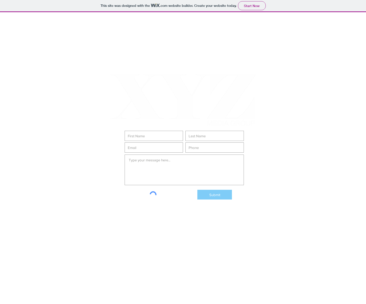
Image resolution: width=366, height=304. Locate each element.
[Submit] (214, 195)
